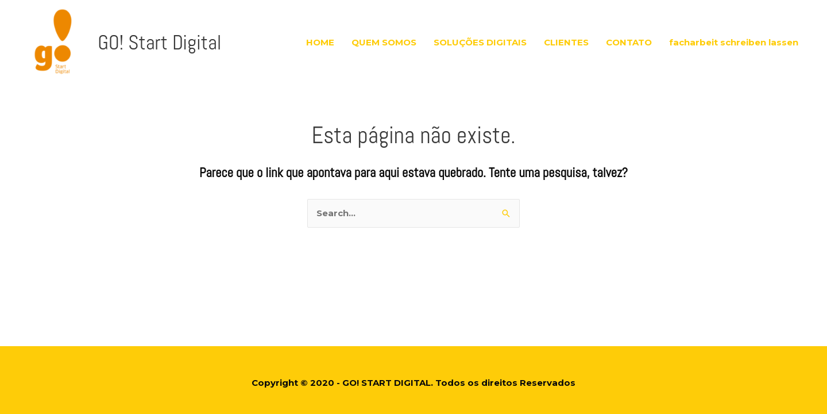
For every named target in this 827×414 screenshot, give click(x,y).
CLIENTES (566, 36)
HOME (320, 36)
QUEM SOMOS (383, 36)
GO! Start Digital (148, 36)
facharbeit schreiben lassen (733, 36)
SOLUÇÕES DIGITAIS (480, 36)
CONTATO (629, 36)
